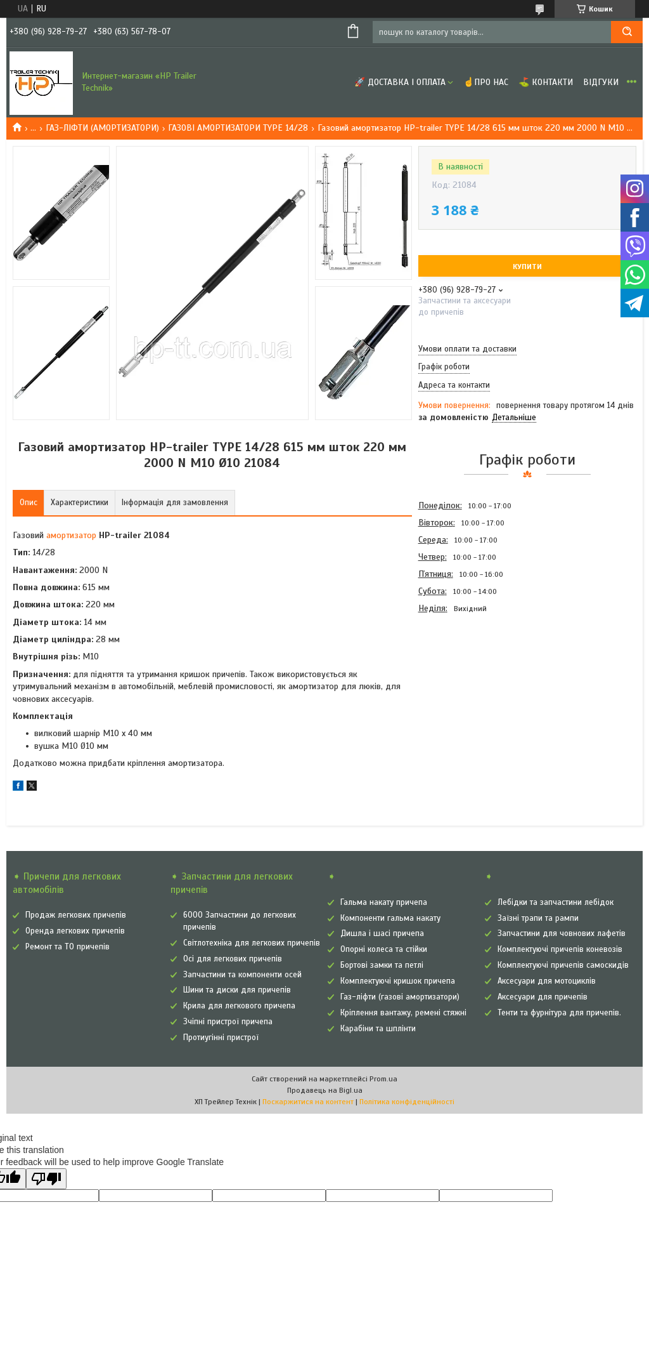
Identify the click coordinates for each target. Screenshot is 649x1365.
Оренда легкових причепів (75, 931)
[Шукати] (627, 32)
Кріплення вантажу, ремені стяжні (403, 1013)
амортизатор (71, 535)
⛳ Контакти (545, 82)
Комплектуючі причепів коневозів (560, 949)
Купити (527, 266)
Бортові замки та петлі (381, 965)
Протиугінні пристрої (221, 1037)
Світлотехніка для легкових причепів (251, 943)
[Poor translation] (46, 1178)
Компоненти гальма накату (390, 918)
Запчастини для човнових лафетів (562, 933)
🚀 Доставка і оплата (400, 82)
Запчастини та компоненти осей (242, 975)
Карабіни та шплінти (378, 1029)
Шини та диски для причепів (237, 990)
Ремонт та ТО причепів (67, 947)
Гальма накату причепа (383, 902)
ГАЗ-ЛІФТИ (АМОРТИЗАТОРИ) (102, 127)
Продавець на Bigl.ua (325, 1090)
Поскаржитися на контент (308, 1101)
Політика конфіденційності (406, 1101)
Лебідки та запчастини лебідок (556, 902)
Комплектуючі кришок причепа (397, 981)
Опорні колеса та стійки (383, 949)
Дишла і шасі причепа (382, 933)
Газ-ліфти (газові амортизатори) (399, 997)
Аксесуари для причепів (543, 997)
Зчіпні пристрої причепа (228, 1022)
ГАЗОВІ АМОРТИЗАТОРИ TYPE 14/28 (238, 127)
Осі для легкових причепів (232, 959)
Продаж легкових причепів (75, 915)
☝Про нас (485, 82)
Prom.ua (383, 1078)
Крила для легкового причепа (239, 1006)
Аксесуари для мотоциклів (547, 981)
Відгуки (601, 82)
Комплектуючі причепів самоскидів (563, 965)
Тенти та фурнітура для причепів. (559, 1013)
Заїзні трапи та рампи (538, 918)
